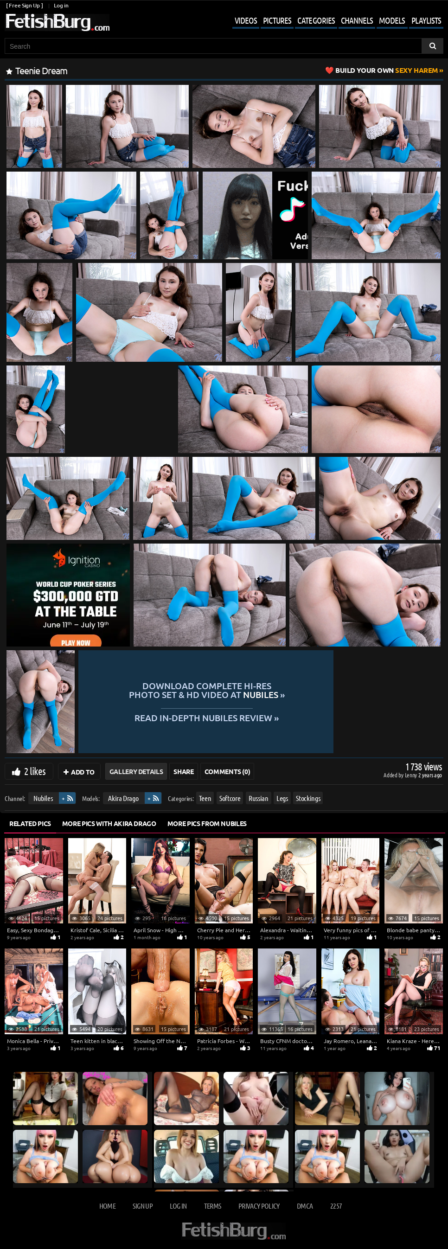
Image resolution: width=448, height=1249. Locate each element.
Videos (246, 20)
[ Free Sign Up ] (24, 5)
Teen (205, 798)
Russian (259, 798)
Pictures (277, 20)
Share (183, 771)
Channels (357, 20)
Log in (61, 5)
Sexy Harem (386, 70)
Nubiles (43, 798)
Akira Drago (123, 798)
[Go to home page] (57, 22)
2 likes (34, 771)
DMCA (305, 1205)
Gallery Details (136, 771)
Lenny (411, 775)
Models (392, 20)
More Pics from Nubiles (207, 823)
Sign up (142, 1205)
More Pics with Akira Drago (109, 823)
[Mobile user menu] (330, 21)
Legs (282, 798)
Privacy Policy (259, 1205)
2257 (336, 1205)
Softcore (229, 798)
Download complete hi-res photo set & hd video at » (260, 690)
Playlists (426, 20)
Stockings (308, 798)
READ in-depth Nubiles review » (260, 717)
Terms (212, 1205)
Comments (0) (227, 771)
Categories (316, 20)
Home (107, 1205)
